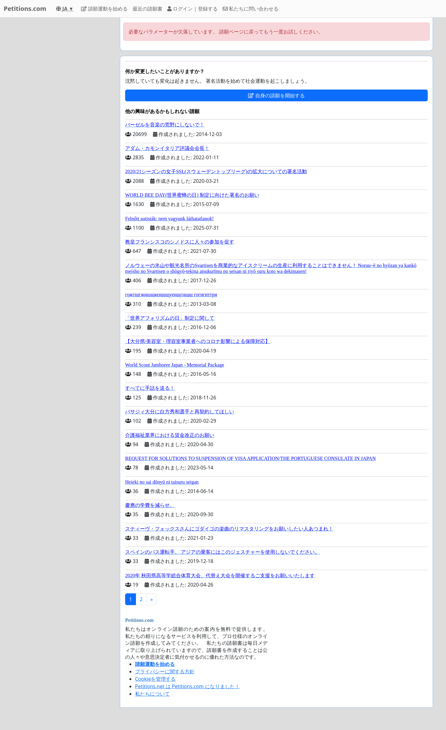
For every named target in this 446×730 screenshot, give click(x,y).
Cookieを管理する (155, 678)
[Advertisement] (59, 111)
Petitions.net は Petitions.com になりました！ (187, 686)
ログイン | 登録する (192, 8)
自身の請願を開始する (276, 95)
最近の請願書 (147, 8)
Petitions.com (25, 8)
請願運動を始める (104, 8)
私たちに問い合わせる (250, 8)
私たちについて (152, 693)
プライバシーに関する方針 (165, 671)
